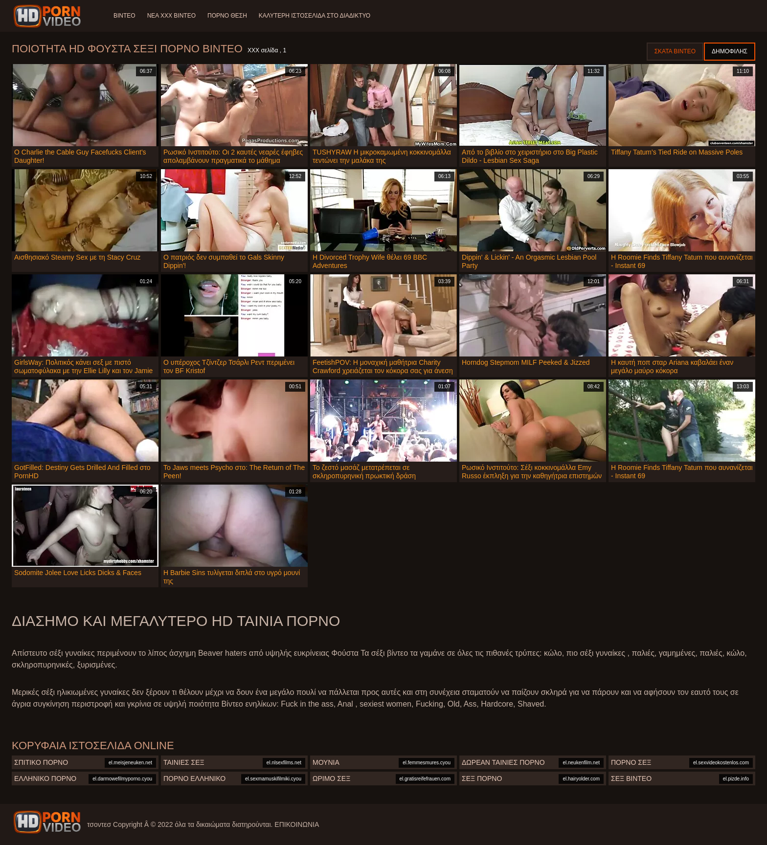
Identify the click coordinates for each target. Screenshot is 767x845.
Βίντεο (124, 15)
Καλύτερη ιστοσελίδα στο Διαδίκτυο (314, 15)
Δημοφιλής (729, 51)
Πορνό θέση (227, 15)
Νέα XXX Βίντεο (171, 15)
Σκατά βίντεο (675, 51)
